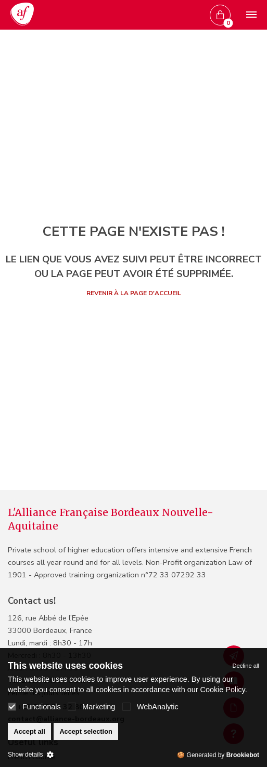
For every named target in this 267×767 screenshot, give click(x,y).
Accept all (29, 731)
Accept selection (85, 731)
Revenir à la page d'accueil (133, 293)
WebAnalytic (150, 707)
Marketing (91, 707)
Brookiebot (242, 755)
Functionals (34, 707)
